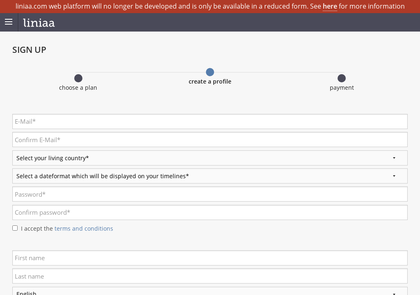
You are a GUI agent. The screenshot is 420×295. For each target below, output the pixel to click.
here (330, 6)
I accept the (67, 228)
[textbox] (210, 121)
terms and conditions (83, 228)
